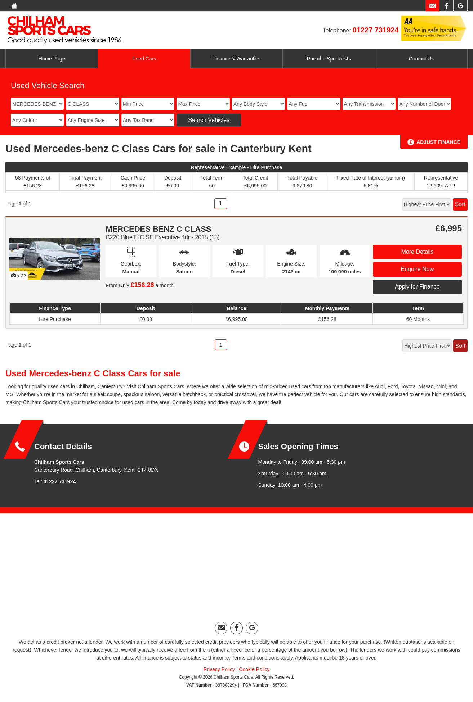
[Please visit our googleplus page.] (460, 6)
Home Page (52, 59)
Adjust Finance (438, 142)
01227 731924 (375, 30)
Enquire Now (417, 269)
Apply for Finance (417, 287)
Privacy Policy (219, 669)
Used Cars (144, 59)
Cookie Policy (254, 669)
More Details (417, 252)
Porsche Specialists (329, 59)
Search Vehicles (208, 120)
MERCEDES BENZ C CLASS (158, 229)
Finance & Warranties (236, 59)
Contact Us (421, 59)
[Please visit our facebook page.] (446, 6)
